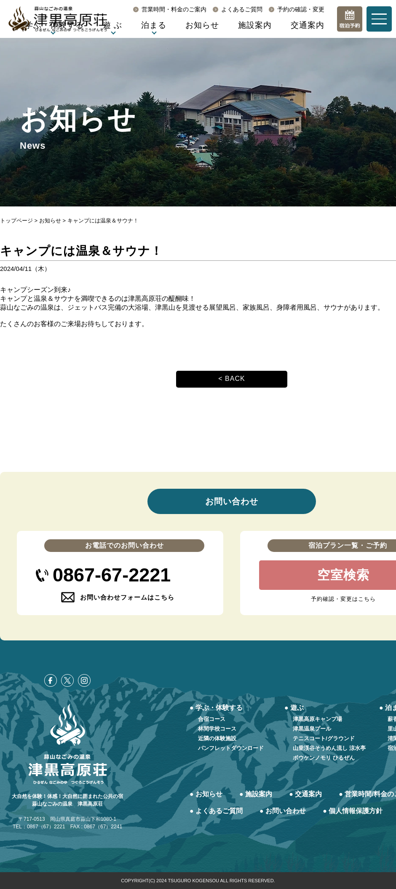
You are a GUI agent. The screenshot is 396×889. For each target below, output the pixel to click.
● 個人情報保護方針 (353, 810)
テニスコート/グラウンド (324, 738)
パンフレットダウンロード (231, 748)
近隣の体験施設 (217, 738)
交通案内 (307, 25)
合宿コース (211, 719)
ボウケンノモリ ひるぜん (324, 758)
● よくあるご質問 (216, 810)
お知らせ (202, 25)
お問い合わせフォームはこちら (127, 597)
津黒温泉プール (312, 729)
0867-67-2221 (112, 575)
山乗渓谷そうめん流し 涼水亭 (329, 748)
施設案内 (255, 25)
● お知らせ (206, 794)
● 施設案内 (255, 794)
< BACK (231, 378)
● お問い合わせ (283, 810)
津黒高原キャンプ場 (317, 719)
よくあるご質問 (241, 9)
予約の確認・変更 (300, 9)
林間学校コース (217, 729)
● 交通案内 (305, 794)
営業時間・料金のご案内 (174, 9)
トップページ (16, 220)
